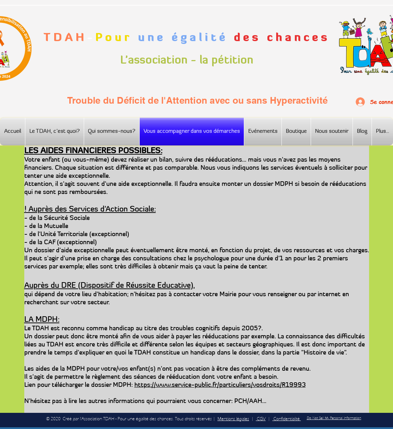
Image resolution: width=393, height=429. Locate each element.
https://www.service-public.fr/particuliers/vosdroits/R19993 (220, 385)
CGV (261, 419)
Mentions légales (233, 419)
